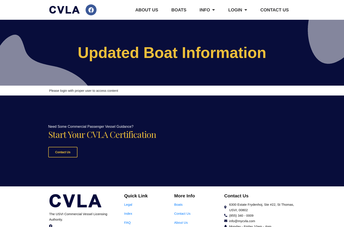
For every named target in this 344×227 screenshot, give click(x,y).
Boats (178, 9)
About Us (146, 9)
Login (237, 9)
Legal (128, 204)
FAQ (127, 222)
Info (207, 9)
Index (128, 213)
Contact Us (274, 9)
